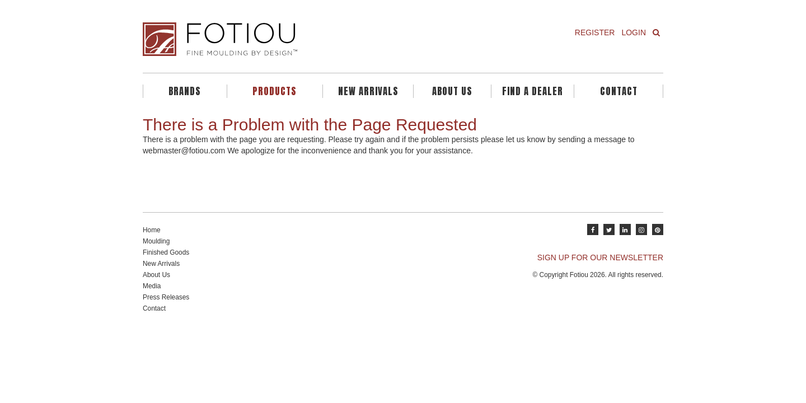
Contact (619, 91)
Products (274, 91)
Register (595, 32)
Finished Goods (166, 252)
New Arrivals (368, 91)
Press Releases (166, 297)
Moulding (156, 241)
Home (152, 230)
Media (152, 286)
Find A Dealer (532, 91)
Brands (184, 91)
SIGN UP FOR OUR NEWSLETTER (600, 257)
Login (633, 32)
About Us (452, 91)
